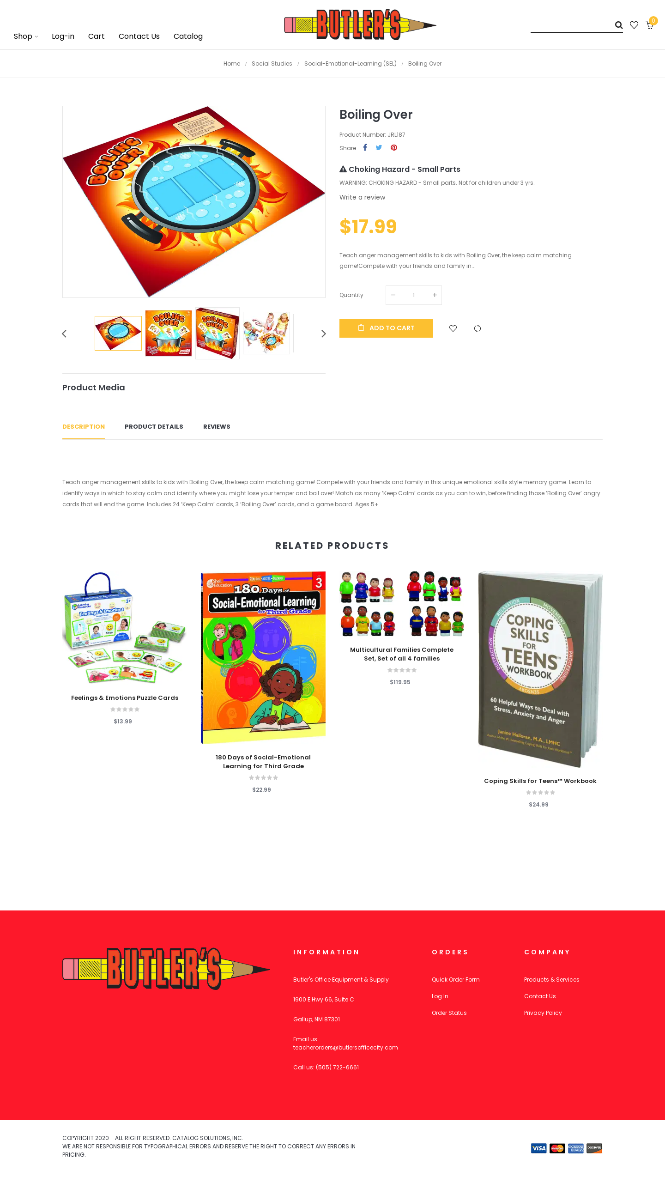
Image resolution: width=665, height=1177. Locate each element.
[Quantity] (414, 295)
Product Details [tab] (154, 426)
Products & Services (552, 979)
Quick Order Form (456, 979)
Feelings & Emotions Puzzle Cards (124, 698)
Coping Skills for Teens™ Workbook (540, 781)
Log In (440, 996)
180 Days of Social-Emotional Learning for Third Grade (263, 761)
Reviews (216, 426)
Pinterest (394, 148)
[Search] (577, 25)
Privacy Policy (543, 1013)
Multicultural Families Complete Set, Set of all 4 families (401, 654)
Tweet (378, 148)
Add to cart (386, 328)
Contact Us (540, 996)
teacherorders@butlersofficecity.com (345, 1047)
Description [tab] (83, 426)
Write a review (362, 197)
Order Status (449, 1013)
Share (365, 148)
